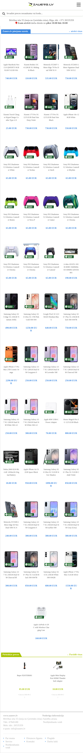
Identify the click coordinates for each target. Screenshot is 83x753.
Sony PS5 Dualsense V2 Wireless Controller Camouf (51, 267)
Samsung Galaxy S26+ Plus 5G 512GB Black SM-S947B (31, 575)
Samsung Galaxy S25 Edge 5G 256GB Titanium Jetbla (11, 317)
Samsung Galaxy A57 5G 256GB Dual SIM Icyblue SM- (51, 525)
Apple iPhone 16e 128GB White (71, 115)
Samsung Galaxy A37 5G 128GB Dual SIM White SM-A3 (11, 422)
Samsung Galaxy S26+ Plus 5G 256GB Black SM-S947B (71, 317)
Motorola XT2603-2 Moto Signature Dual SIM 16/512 (71, 67)
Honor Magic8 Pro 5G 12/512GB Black (71, 420)
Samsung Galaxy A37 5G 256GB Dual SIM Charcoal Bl (11, 575)
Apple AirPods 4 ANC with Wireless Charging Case (41, 627)
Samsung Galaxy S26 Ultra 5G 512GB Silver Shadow (51, 472)
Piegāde (51, 738)
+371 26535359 (66, 20)
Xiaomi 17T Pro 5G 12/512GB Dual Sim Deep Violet (31, 117)
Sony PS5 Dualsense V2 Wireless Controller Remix (11, 217)
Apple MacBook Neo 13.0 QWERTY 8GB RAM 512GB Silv (11, 67)
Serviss (8, 741)
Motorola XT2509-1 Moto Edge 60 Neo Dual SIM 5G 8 (11, 525)
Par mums (10, 738)
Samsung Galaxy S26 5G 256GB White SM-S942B (51, 575)
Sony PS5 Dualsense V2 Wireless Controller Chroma (71, 217)
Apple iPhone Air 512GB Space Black (31, 470)
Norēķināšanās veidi (52, 722)
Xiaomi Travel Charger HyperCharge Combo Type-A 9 (11, 117)
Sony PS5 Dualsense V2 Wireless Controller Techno (31, 167)
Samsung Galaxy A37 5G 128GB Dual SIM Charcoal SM (71, 369)
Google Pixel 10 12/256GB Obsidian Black (51, 317)
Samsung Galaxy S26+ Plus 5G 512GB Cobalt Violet (71, 472)
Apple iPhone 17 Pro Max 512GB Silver (71, 573)
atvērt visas (76, 31)
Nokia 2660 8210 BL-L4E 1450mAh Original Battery (11, 472)
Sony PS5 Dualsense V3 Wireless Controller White (11, 167)
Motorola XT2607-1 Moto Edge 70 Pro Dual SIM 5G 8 (51, 67)
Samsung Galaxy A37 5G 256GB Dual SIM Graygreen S (31, 525)
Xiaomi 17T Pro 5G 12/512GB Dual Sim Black (51, 117)
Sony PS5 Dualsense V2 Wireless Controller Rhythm (71, 167)
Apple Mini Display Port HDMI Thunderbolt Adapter (57, 678)
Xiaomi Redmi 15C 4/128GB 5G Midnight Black (31, 67)
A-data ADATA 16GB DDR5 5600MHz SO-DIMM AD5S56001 (71, 268)
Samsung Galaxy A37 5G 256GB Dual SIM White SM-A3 (31, 422)
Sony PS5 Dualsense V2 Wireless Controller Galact (51, 217)
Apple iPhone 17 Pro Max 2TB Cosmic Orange (11, 369)
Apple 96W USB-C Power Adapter (51, 420)
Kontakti (30, 741)
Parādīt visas (75, 654)
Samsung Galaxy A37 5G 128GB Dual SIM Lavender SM (51, 369)
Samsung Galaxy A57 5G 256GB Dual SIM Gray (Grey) (71, 525)
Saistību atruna (50, 719)
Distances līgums (34, 738)
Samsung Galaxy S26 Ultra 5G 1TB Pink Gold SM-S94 (31, 317)
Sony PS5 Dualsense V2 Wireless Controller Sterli (51, 167)
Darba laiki (52, 741)
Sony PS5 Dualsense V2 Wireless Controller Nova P (31, 217)
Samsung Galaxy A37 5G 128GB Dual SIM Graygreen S (31, 369)
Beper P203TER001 (24, 675)
